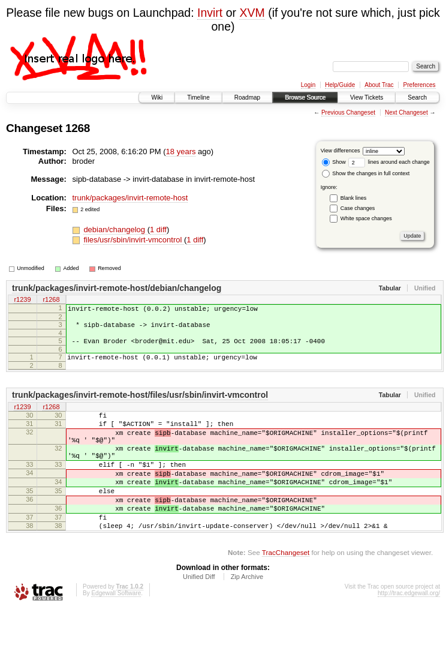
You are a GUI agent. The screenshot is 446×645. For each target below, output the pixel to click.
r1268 (51, 300)
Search (417, 97)
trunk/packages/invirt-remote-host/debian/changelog (116, 288)
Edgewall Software (116, 629)
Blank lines (353, 198)
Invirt (209, 12)
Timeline (198, 97)
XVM (251, 12)
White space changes (366, 218)
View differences (340, 151)
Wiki (156, 97)
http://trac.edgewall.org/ (409, 629)
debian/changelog (115, 229)
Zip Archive (247, 612)
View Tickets (366, 97)
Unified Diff (199, 612)
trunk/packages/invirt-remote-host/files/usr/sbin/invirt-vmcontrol (140, 404)
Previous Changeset (348, 112)
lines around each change (389, 162)
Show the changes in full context (366, 173)
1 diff (158, 229)
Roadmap (247, 97)
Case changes (357, 208)
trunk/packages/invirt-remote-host (130, 197)
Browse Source (305, 97)
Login (308, 85)
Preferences (419, 85)
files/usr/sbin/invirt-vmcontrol (133, 239)
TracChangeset (285, 588)
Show (334, 162)
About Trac (378, 85)
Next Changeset (406, 112)
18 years (181, 151)
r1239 (22, 300)
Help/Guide (340, 85)
